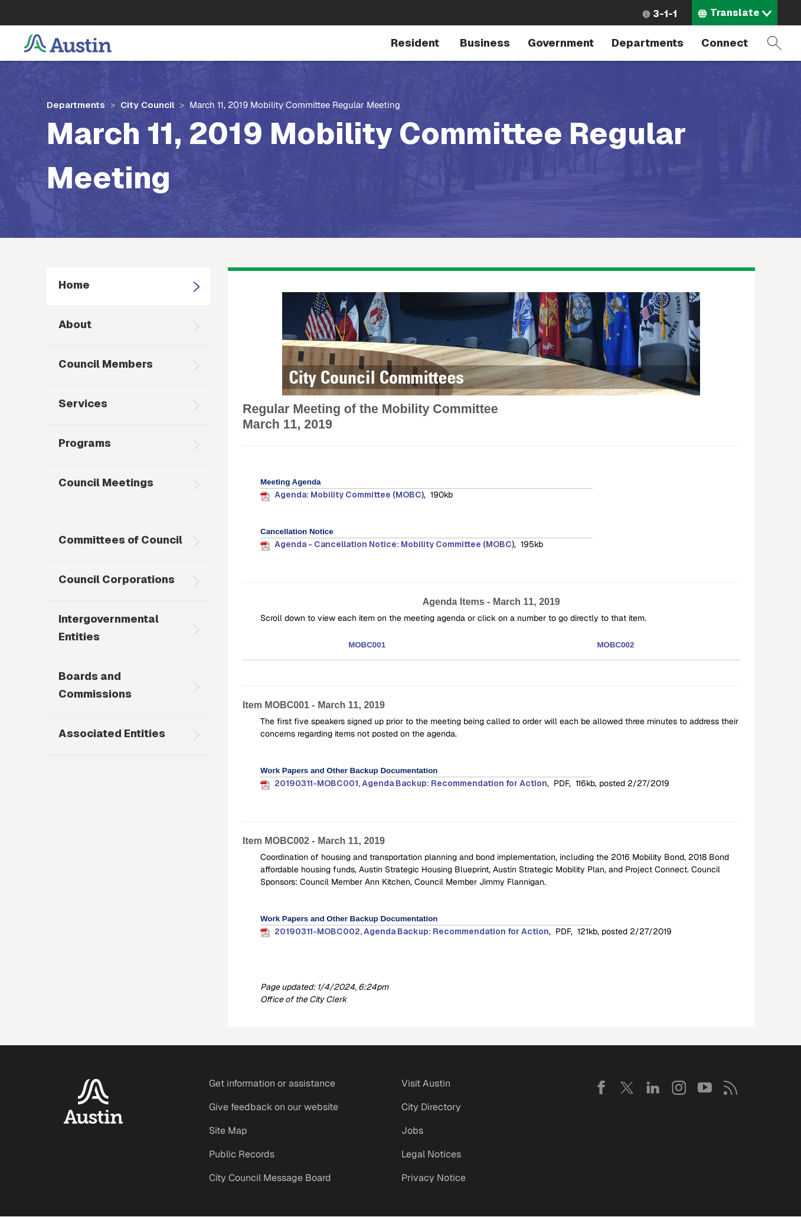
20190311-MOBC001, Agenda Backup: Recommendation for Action (410, 783)
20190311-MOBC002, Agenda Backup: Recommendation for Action (411, 931)
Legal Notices (431, 1154)
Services (82, 403)
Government (561, 43)
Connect (724, 43)
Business (485, 43)
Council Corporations (116, 579)
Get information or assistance (272, 1083)
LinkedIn (653, 1088)
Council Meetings (105, 482)
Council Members (105, 364)
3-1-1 (665, 14)
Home (74, 285)
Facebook (601, 1088)
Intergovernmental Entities (108, 627)
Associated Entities (111, 733)
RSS (731, 1088)
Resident (415, 43)
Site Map (228, 1130)
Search (774, 43)
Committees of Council (120, 540)
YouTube (705, 1088)
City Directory (431, 1107)
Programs (84, 443)
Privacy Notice (433, 1178)
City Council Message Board (270, 1178)
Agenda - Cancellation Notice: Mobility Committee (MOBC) (394, 544)
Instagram (679, 1088)
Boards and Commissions (95, 685)
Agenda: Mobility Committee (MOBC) (349, 494)
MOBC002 (615, 644)
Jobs (412, 1130)
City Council (147, 104)
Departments (648, 43)
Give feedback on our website (273, 1107)
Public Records (241, 1154)
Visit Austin (425, 1083)
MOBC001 (366, 644)
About (74, 324)
